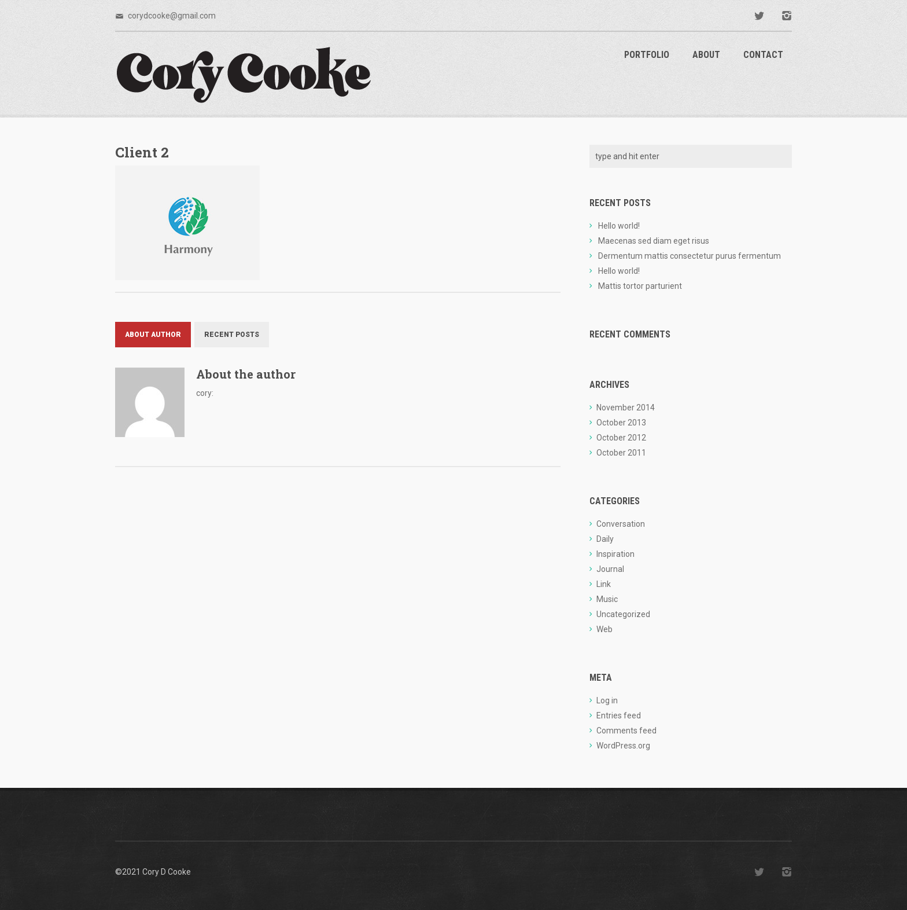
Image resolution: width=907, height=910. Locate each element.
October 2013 (621, 422)
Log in (607, 700)
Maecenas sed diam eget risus (653, 240)
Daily (605, 539)
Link (603, 584)
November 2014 (625, 407)
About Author (153, 335)
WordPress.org (623, 745)
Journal (610, 569)
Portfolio (646, 54)
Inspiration (615, 554)
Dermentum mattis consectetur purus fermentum (689, 255)
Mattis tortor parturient (640, 286)
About (706, 54)
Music (607, 599)
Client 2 (142, 152)
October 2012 (621, 437)
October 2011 (621, 452)
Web (604, 629)
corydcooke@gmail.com (172, 15)
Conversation (620, 524)
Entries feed (618, 715)
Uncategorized (623, 614)
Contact (763, 54)
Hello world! (619, 225)
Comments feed (626, 730)
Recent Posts (231, 335)
